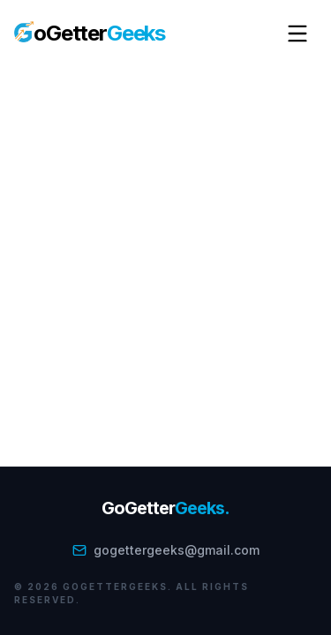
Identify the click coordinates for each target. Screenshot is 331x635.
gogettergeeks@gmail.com (166, 549)
